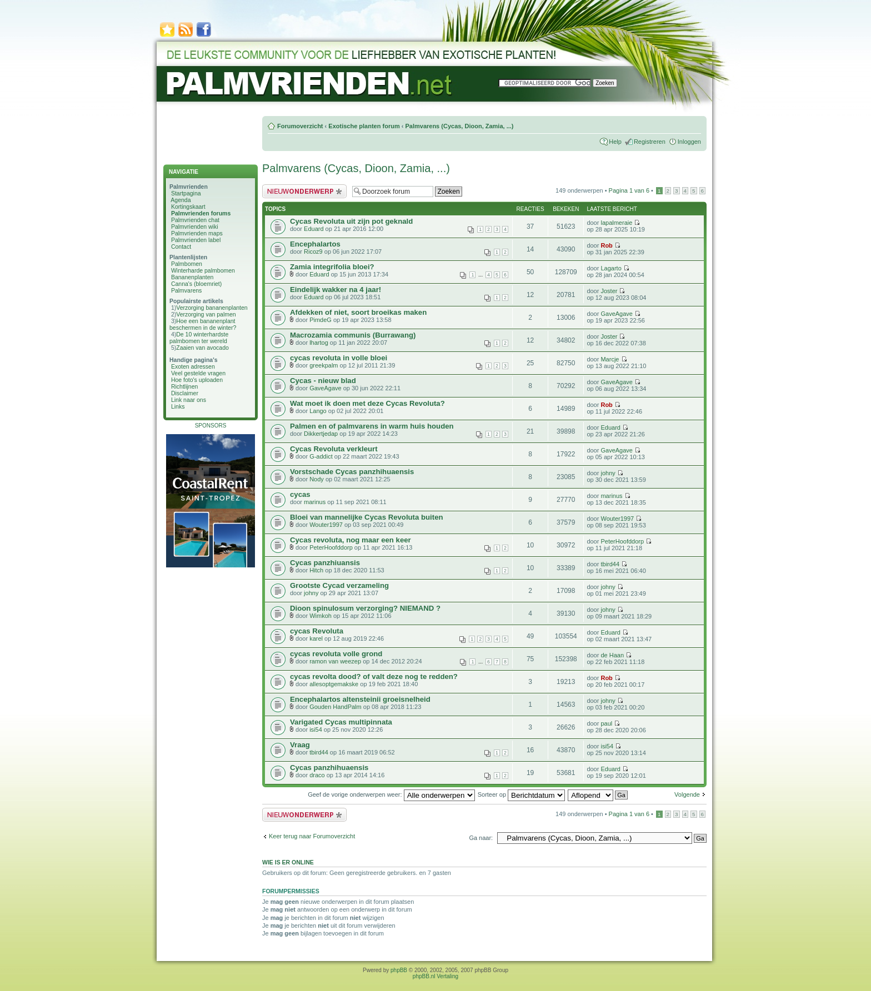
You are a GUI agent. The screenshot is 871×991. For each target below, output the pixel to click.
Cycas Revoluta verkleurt (334, 449)
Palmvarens (186, 290)
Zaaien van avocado (202, 347)
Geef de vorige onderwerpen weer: (391, 794)
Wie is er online (288, 862)
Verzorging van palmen (206, 314)
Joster (608, 291)
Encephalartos (315, 244)
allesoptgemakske (333, 684)
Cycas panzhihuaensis (329, 767)
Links (178, 406)
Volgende (687, 794)
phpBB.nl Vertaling (435, 976)
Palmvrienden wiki (194, 226)
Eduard (313, 228)
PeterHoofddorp (331, 547)
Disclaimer (184, 393)
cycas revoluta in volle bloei (338, 358)
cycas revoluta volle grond (336, 654)
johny (607, 473)
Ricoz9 (313, 251)
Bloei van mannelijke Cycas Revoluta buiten (366, 517)
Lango (318, 411)
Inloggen (689, 141)
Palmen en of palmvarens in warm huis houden (372, 426)
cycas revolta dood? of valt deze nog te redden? (374, 676)
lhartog (318, 342)
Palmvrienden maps (197, 233)
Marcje (609, 359)
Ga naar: (481, 837)
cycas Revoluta (316, 631)
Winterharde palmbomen (203, 270)
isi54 (315, 729)
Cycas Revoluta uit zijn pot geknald (351, 221)
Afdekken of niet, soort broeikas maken (358, 312)
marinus (315, 502)
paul (606, 723)
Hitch (316, 570)
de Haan (612, 655)
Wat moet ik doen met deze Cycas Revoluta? (367, 403)
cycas (300, 494)
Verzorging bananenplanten (211, 307)
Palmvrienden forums (201, 213)
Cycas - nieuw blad (323, 380)
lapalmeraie (616, 222)
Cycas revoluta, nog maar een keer (350, 540)
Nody (316, 479)
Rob (606, 245)
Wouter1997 (326, 524)
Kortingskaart (188, 206)
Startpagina (186, 193)
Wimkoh (320, 615)
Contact (181, 246)
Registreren (649, 141)
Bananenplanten (192, 277)
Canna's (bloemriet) (196, 283)
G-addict (321, 456)
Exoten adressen (193, 366)
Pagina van (629, 190)
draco (317, 775)
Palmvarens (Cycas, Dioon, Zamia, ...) (459, 126)
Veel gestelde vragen (198, 373)
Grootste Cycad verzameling (339, 585)
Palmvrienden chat (195, 220)
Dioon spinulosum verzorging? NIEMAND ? (365, 608)
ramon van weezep (335, 661)
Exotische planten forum (363, 126)
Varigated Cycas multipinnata (341, 722)
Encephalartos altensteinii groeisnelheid (360, 699)
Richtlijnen (184, 386)
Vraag (300, 745)
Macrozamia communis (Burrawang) (353, 335)
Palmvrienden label (196, 240)
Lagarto (610, 268)
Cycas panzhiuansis (325, 563)
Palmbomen (186, 263)
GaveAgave (616, 313)
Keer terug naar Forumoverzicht (312, 836)
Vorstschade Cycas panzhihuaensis (352, 471)
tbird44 (609, 564)
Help (615, 141)
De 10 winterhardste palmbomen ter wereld (198, 337)
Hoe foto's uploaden (197, 379)
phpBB (399, 970)
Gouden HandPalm (335, 706)
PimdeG (320, 319)
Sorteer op (521, 794)
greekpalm (323, 365)
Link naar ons (188, 399)
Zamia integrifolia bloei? (332, 267)
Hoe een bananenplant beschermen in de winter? (202, 324)
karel (316, 638)
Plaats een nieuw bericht (304, 191)
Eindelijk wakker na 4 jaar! (335, 289)
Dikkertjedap (321, 433)
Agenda (181, 200)
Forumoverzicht (300, 126)
